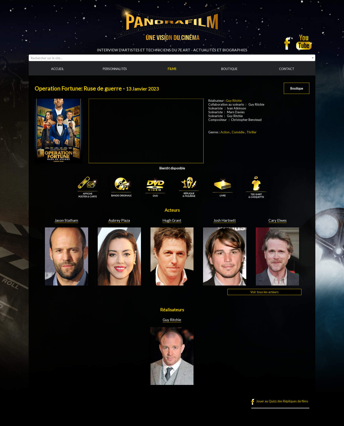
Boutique (296, 88)
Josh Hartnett (225, 220)
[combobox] (172, 57)
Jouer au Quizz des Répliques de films (282, 401)
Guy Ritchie (234, 100)
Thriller (252, 132)
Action (225, 132)
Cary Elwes (278, 220)
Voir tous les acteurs (264, 292)
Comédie (238, 132)
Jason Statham (66, 220)
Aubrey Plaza (119, 220)
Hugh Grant (171, 220)
